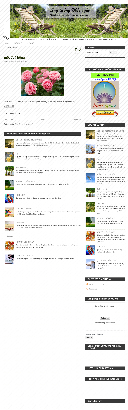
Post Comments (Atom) (24, 124)
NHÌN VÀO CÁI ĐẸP (24, 209)
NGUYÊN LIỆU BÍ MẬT (25, 242)
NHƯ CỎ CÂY (102, 204)
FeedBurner (110, 323)
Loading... (89, 61)
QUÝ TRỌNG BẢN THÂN (106, 261)
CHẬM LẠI (9, 236)
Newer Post (8, 119)
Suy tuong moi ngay (16, 61)
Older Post (77, 119)
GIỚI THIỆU (18, 43)
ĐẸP (17, 154)
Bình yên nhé (21, 167)
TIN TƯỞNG (20, 223)
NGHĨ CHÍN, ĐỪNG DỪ (25, 256)
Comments (92, 289)
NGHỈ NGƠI (20, 195)
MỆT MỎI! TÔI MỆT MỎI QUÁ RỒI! (29, 140)
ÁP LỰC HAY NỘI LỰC (106, 146)
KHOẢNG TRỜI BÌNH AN (25, 181)
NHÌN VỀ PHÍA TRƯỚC (106, 174)
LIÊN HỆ (30, 43)
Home (7, 43)
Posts (90, 284)
